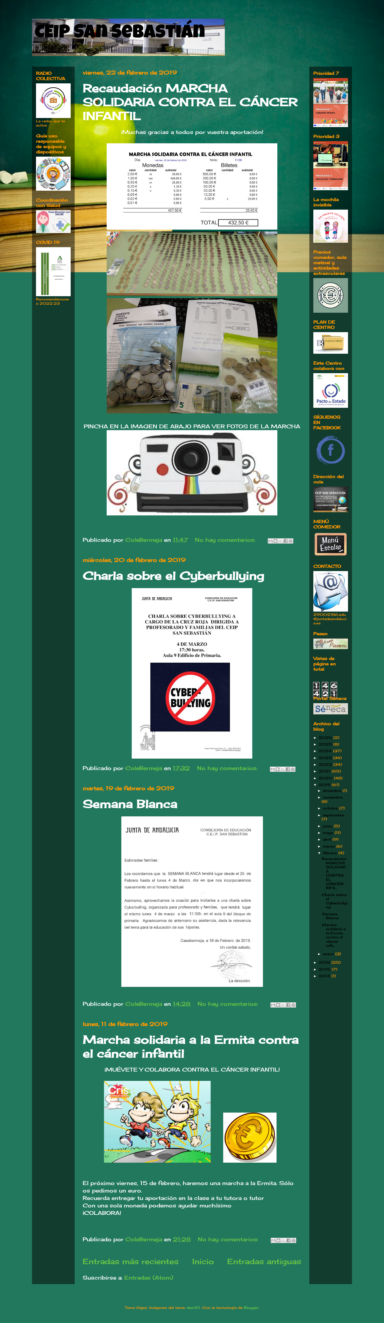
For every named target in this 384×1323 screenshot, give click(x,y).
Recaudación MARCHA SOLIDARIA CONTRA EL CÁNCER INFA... (334, 873)
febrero (330, 853)
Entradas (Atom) (148, 1277)
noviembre (333, 797)
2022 (326, 764)
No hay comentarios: (226, 539)
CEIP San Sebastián (120, 34)
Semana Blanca (130, 804)
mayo (329, 833)
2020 (326, 778)
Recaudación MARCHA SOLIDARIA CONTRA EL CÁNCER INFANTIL (190, 102)
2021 (325, 771)
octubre (331, 808)
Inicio (203, 1261)
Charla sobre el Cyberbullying (173, 576)
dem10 (193, 1307)
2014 (325, 976)
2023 (326, 758)
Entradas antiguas (264, 1261)
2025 (326, 744)
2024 (326, 751)
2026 (326, 737)
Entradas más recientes (131, 1261)
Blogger (251, 1307)
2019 (325, 785)
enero (329, 954)
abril (328, 839)
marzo (329, 846)
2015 (325, 969)
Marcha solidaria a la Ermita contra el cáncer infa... (334, 935)
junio (328, 826)
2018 (325, 962)
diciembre (333, 790)
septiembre (333, 815)
